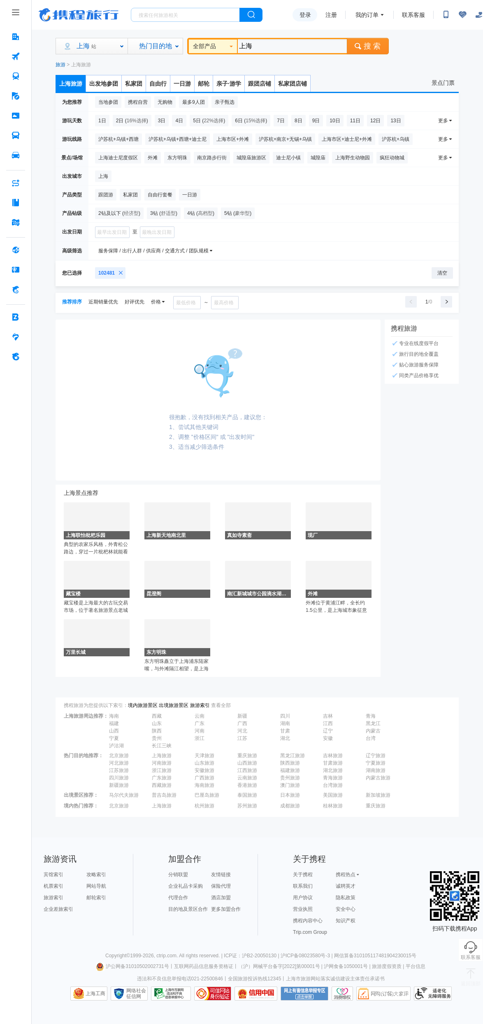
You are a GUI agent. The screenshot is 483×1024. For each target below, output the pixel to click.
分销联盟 (178, 874)
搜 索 (368, 46)
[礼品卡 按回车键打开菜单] (15, 269)
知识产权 (345, 921)
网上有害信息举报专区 (304, 994)
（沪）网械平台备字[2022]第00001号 (279, 966)
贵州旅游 (290, 778)
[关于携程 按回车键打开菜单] (15, 356)
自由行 (158, 83)
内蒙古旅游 (378, 778)
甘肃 (285, 731)
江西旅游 (247, 770)
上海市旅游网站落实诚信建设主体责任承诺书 (335, 979)
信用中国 (256, 994)
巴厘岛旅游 (207, 795)
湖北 (285, 738)
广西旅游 (204, 778)
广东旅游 (162, 778)
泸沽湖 (116, 746)
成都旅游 (290, 806)
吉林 (328, 716)
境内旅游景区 (143, 705)
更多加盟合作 (226, 909)
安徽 (328, 738)
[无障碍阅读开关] (462, 15)
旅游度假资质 (387, 966)
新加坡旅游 (378, 795)
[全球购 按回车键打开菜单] (15, 250)
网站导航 (96, 886)
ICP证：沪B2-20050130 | (252, 956)
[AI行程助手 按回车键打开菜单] (15, 182)
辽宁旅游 (375, 755)
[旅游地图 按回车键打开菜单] (15, 222)
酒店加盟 (221, 897)
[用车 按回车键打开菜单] (15, 155)
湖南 (285, 723)
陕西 (157, 731)
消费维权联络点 (342, 994)
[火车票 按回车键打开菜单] (15, 76)
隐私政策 (345, 897)
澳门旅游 (290, 785)
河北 (242, 731)
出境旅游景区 (173, 705)
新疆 (242, 716)
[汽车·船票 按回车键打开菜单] (15, 135)
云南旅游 (247, 778)
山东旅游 (204, 763)
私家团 (133, 83)
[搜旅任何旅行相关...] (185, 15)
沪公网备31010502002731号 (132, 966)
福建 (114, 723)
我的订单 (367, 15)
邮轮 (203, 83)
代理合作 (178, 897)
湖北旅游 (333, 770)
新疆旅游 (119, 785)
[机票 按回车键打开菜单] (15, 56)
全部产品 (213, 46)
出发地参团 (103, 83)
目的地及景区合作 (188, 909)
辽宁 (328, 731)
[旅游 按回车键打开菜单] (15, 96)
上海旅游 (81, 65)
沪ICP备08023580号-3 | (307, 956)
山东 (157, 723)
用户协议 (303, 897)
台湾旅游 (333, 785)
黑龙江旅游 (292, 755)
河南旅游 (162, 763)
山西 (114, 731)
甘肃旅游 (333, 763)
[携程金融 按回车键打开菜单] (15, 289)
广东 (199, 723)
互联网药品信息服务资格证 (203, 966)
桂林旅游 (333, 806)
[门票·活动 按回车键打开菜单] (15, 115)
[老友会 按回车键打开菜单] (15, 336)
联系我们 (303, 886)
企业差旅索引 (58, 909)
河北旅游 (119, 763)
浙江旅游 (162, 770)
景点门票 (443, 83)
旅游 (60, 65)
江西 (328, 723)
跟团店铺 (259, 83)
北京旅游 (119, 755)
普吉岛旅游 (164, 795)
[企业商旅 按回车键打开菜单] (15, 317)
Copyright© (117, 956)
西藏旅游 (162, 785)
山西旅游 (247, 763)
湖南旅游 (375, 770)
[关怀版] (479, 15)
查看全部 (221, 705)
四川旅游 (119, 778)
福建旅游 (290, 770)
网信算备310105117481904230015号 (375, 956)
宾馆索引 (53, 874)
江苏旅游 (119, 770)
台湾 (371, 738)
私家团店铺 (292, 83)
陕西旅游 (290, 763)
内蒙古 (373, 731)
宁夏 (114, 738)
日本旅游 (290, 795)
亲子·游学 (228, 83)
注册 (331, 15)
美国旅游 (333, 795)
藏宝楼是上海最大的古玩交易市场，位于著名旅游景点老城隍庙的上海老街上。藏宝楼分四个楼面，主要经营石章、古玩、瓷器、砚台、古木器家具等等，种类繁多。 (96, 607)
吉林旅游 (333, 755)
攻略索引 (96, 874)
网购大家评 (383, 994)
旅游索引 (200, 705)
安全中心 (345, 909)
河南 (199, 731)
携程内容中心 (308, 921)
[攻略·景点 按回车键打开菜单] (15, 202)
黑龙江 (373, 723)
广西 (242, 723)
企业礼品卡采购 (185, 886)
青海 (371, 716)
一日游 (182, 83)
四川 (285, 716)
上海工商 (95, 993)
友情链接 (221, 874)
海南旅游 (204, 785)
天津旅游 (204, 755)
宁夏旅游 (375, 763)
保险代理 (221, 886)
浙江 (199, 738)
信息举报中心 (171, 994)
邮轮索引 (96, 897)
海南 (114, 716)
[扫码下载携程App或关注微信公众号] (446, 14)
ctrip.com (166, 956)
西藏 (157, 716)
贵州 (157, 738)
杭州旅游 (204, 806)
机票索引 (53, 886)
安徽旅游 (204, 770)
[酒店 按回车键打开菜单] (15, 36)
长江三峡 (162, 746)
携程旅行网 (78, 14)
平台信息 (415, 966)
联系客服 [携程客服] (413, 15)
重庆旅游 (247, 755)
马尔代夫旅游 (124, 795)
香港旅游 (247, 785)
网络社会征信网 (136, 993)
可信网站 (212, 994)
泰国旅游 (247, 795)
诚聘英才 (345, 886)
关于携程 (303, 874)
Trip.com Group (310, 932)
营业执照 (303, 909)
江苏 (242, 738)
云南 (199, 716)
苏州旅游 (247, 806)
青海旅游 (333, 778)
